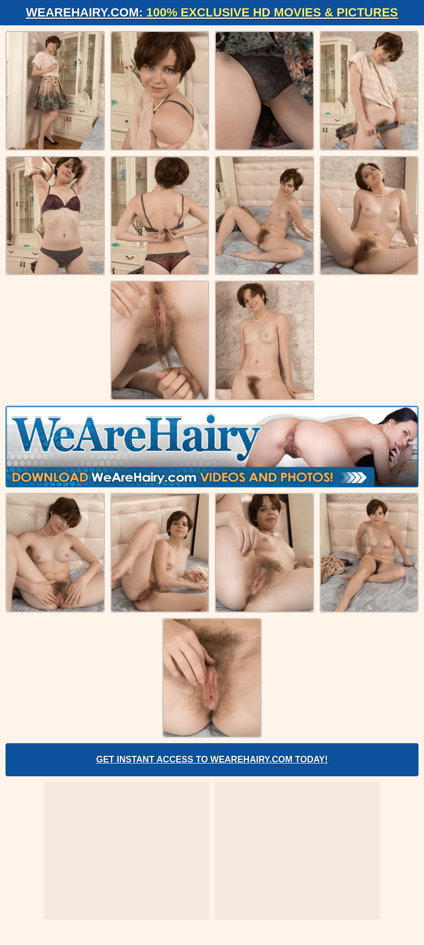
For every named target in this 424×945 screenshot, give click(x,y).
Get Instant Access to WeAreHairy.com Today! (212, 759)
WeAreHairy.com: (212, 12)
